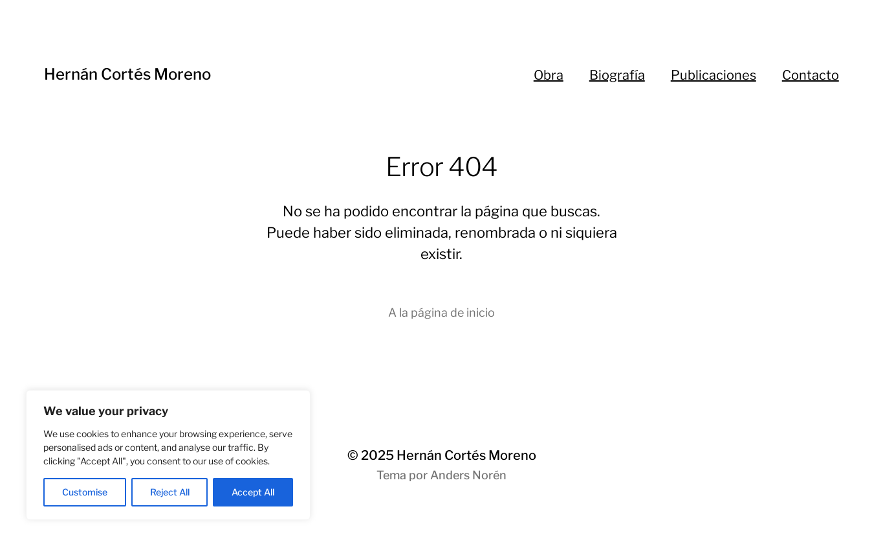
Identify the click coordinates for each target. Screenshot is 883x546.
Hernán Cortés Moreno (127, 74)
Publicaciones (713, 75)
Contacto (810, 75)
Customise (84, 491)
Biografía (617, 75)
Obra (548, 75)
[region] (168, 455)
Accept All (253, 491)
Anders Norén (468, 475)
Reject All (170, 491)
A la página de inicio (441, 312)
